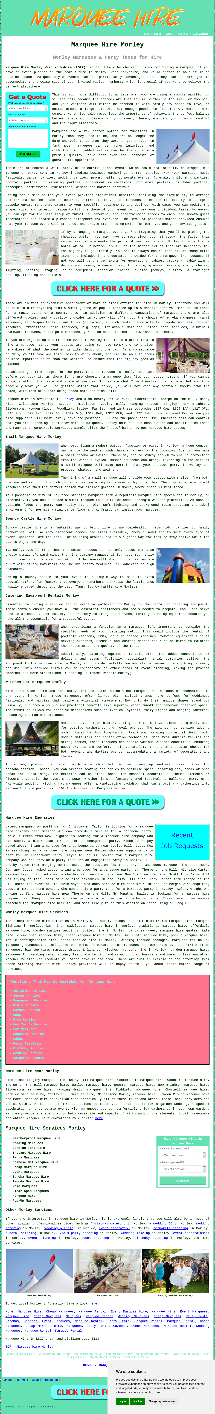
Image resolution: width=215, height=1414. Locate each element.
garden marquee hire (189, 950)
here (99, 1118)
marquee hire (38, 921)
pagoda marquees (177, 322)
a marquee (133, 627)
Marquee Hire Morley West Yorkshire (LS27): (46, 67)
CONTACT (183, 33)
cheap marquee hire (83, 935)
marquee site (50, 663)
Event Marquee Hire (129, 1311)
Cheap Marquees (60, 1311)
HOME (147, 33)
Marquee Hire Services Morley (45, 1128)
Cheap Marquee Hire (43, 1326)
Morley (165, 303)
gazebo (85, 308)
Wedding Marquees (133, 1316)
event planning (42, 1238)
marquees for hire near (102, 874)
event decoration (114, 1228)
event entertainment (191, 1233)
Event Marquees (194, 1311)
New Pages (22, 1380)
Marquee (44, 77)
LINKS (157, 33)
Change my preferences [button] (162, 1401)
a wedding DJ (161, 1223)
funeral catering (20, 1233)
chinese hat (107, 332)
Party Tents (197, 1316)
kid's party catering (78, 1233)
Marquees (73, 1316)
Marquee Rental (92, 1311)
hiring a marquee (178, 67)
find (19, 1080)
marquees (94, 423)
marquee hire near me (184, 865)
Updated (36, 1380)
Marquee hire (17, 399)
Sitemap (8, 1380)
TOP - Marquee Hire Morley (29, 1347)
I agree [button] (122, 1401)
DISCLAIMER (200, 33)
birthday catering (151, 1238)
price (106, 386)
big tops (90, 327)
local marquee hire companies (71, 879)
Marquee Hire (30, 1311)
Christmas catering (108, 1223)
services (65, 1223)
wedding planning (59, 1228)
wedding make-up (135, 1233)
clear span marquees (167, 327)
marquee (56, 604)
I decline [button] (137, 1401)
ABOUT (170, 33)
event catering (95, 1238)
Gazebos (12, 1321)
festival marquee (174, 308)
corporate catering (170, 1228)
